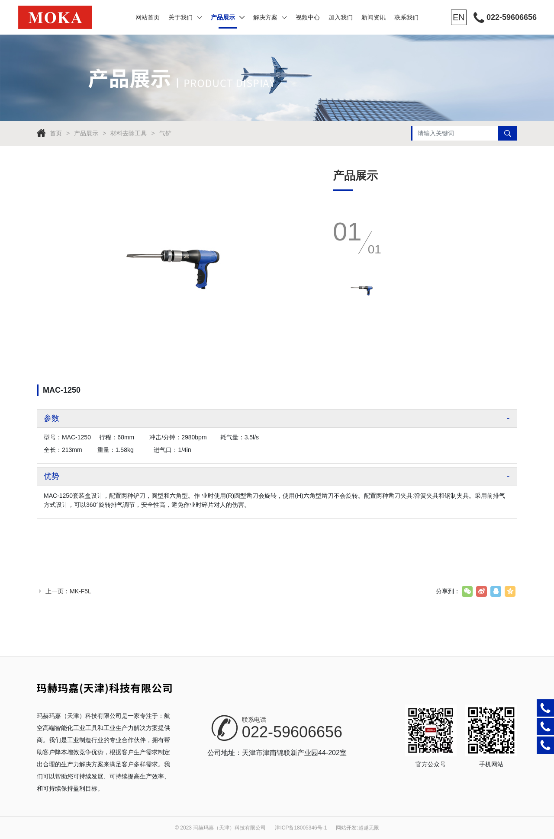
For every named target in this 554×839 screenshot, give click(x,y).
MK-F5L (80, 591)
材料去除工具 (128, 133)
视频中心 (308, 17)
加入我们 (341, 17)
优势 (51, 476)
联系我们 (406, 17)
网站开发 (346, 828)
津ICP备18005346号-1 (301, 828)
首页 (56, 133)
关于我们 (185, 17)
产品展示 (228, 17)
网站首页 (147, 17)
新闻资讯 (373, 17)
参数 (51, 418)
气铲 (165, 133)
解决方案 (270, 17)
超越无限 (368, 828)
